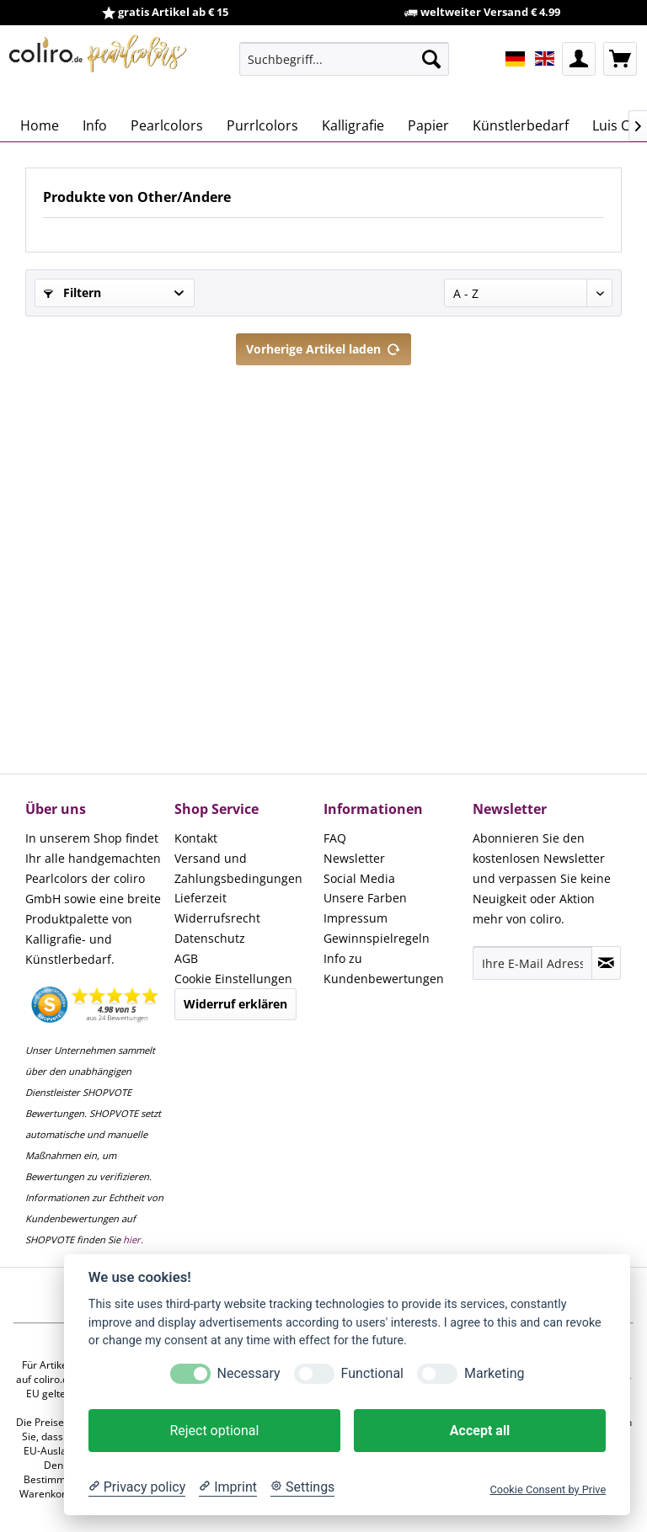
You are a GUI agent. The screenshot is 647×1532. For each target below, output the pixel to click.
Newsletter (354, 858)
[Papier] (428, 125)
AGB (186, 958)
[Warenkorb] (620, 59)
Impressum (356, 918)
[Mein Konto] (579, 59)
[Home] (39, 125)
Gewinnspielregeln (377, 938)
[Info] (95, 125)
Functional (372, 1373)
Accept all (480, 1431)
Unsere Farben (365, 898)
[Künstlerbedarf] (520, 125)
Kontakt (195, 838)
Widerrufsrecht (217, 918)
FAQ (335, 838)
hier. (133, 1239)
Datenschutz (209, 938)
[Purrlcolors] (262, 125)
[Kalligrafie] (353, 125)
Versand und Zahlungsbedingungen (238, 868)
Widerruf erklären (235, 1004)
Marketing (494, 1373)
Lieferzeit (200, 898)
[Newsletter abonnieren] (606, 963)
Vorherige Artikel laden (323, 346)
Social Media (359, 878)
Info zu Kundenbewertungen (384, 968)
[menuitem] (344, 59)
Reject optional (214, 1431)
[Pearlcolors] (167, 125)
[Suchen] (431, 59)
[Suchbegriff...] (344, 59)
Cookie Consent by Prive (547, 1489)
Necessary (249, 1373)
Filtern (72, 293)
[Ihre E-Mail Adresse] (532, 963)
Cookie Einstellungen (233, 979)
